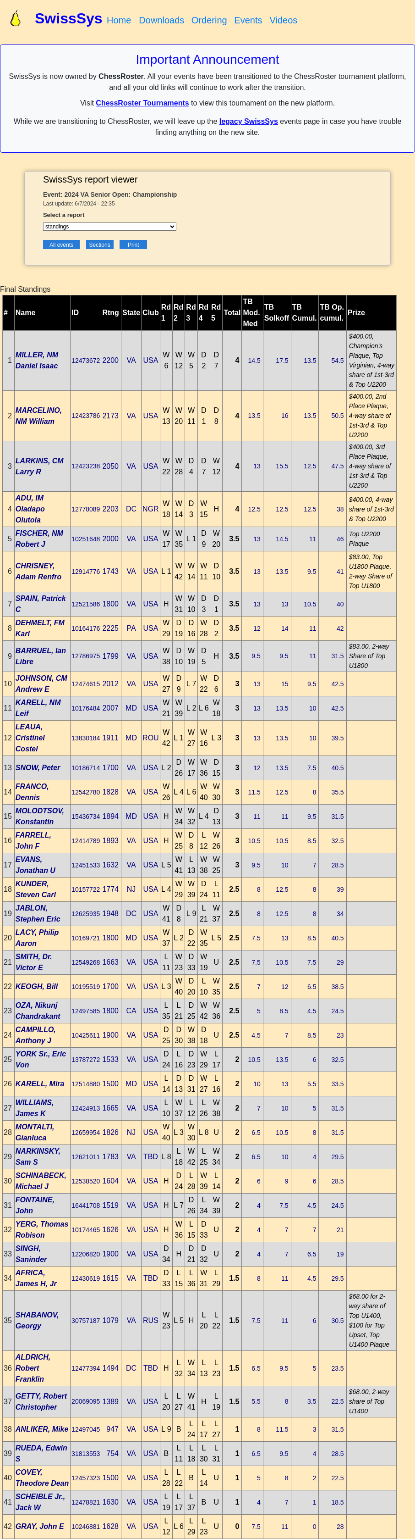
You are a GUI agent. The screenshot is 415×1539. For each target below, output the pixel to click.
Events (248, 20)
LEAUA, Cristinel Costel (30, 738)
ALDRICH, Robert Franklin (33, 1368)
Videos (283, 20)
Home (119, 20)
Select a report (63, 214)
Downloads (161, 20)
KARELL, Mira (40, 1084)
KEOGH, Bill (37, 986)
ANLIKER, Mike (42, 1429)
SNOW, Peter (38, 768)
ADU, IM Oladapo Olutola (30, 509)
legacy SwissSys (248, 121)
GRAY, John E (40, 1526)
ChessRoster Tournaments (142, 103)
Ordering (209, 20)
